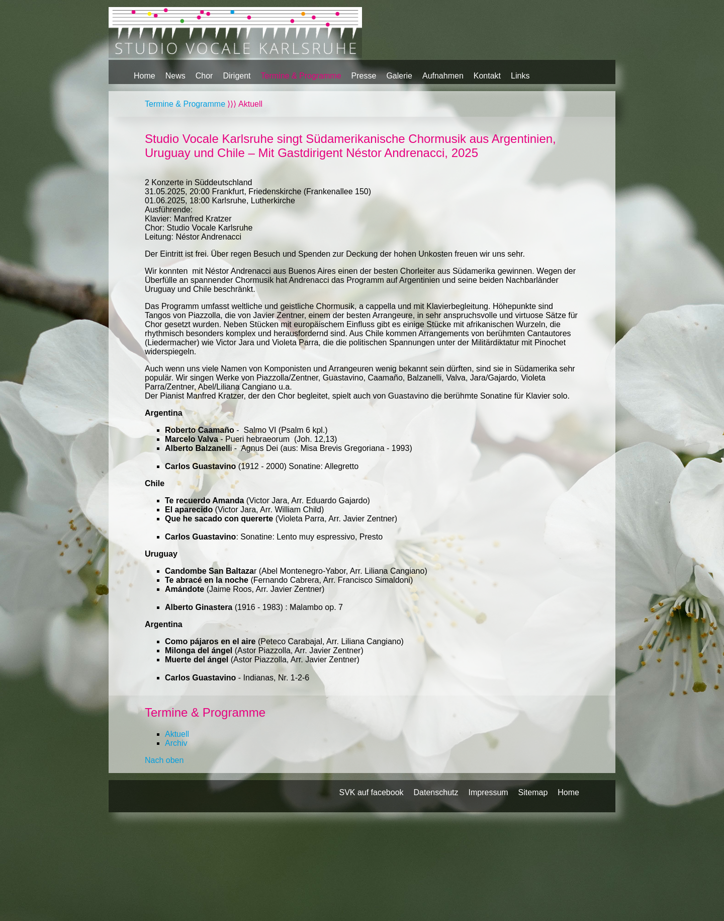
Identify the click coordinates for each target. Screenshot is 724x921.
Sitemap (533, 792)
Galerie (399, 75)
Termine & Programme (301, 75)
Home (144, 75)
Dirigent (236, 75)
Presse (364, 75)
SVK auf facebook (371, 792)
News (175, 75)
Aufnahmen (443, 75)
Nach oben (164, 760)
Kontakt (487, 75)
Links (520, 75)
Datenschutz (436, 792)
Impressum (488, 792)
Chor (204, 75)
